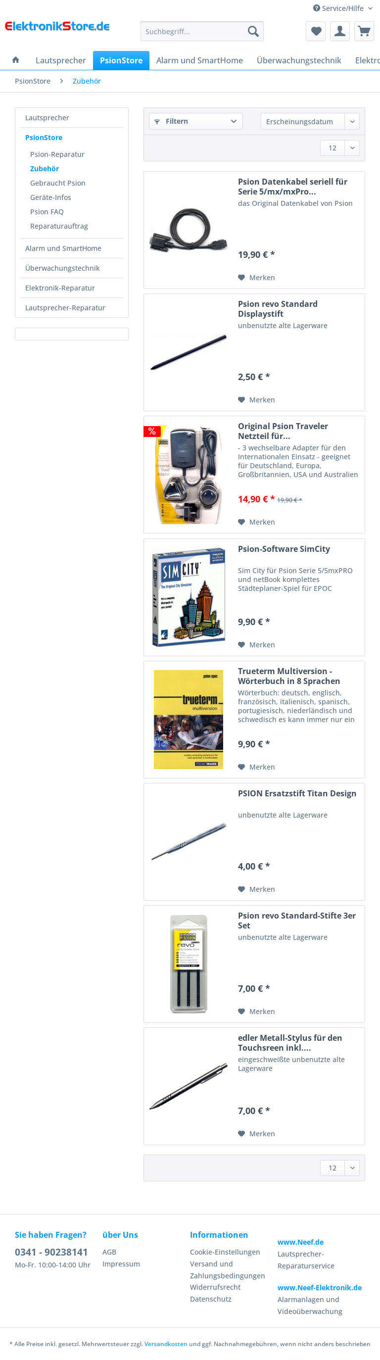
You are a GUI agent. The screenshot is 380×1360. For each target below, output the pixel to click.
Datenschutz (211, 1299)
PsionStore (43, 137)
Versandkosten (166, 1344)
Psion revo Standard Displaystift (278, 309)
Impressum (121, 1263)
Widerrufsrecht (215, 1287)
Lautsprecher (47, 117)
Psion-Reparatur (57, 154)
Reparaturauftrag (59, 226)
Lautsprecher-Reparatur (65, 307)
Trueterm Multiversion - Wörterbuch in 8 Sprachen (289, 676)
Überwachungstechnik (62, 268)
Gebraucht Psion (58, 183)
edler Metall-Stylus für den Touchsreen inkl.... (290, 1043)
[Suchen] (253, 31)
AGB (109, 1252)
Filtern (171, 121)
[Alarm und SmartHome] (199, 60)
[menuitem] (202, 35)
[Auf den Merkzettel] (256, 278)
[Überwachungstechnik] (299, 60)
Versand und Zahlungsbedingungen (227, 1269)
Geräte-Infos (50, 197)
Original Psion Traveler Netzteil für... (283, 431)
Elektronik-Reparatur (60, 287)
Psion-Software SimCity (284, 549)
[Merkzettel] (316, 31)
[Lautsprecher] (61, 60)
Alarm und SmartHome (63, 248)
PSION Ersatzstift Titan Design (297, 793)
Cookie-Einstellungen (225, 1252)
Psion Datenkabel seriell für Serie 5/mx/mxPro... (292, 186)
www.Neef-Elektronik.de (320, 1287)
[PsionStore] (121, 60)
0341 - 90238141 (51, 1252)
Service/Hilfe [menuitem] (339, 8)
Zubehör (44, 168)
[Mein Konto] (340, 31)
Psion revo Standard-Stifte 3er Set (297, 920)
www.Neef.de (301, 1242)
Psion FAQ (47, 211)
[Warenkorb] (364, 31)
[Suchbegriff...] (202, 31)
